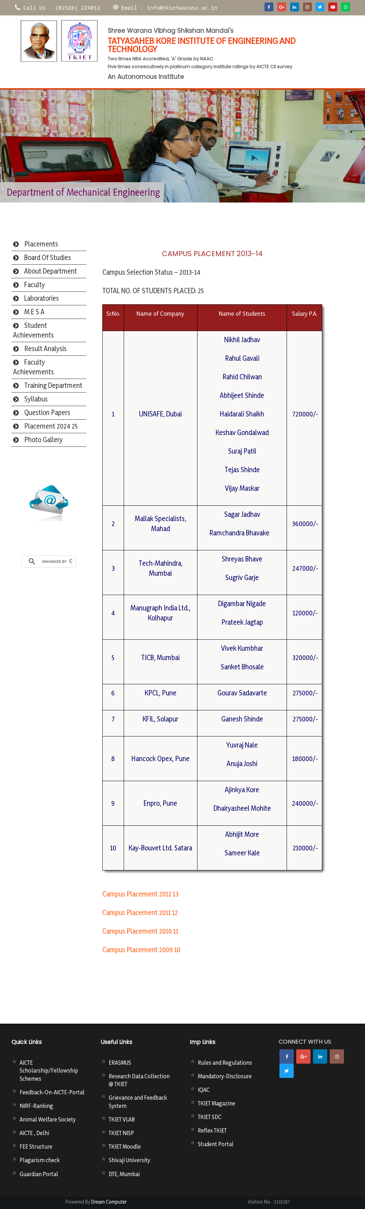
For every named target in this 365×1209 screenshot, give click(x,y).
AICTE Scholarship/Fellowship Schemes (49, 1070)
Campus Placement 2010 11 (140, 931)
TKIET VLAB (122, 1119)
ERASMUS (120, 1062)
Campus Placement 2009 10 (141, 949)
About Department (50, 271)
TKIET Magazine (216, 1103)
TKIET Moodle (125, 1146)
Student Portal (215, 1144)
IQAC (204, 1089)
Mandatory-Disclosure (225, 1076)
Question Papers (47, 412)
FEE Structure (36, 1146)
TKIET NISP (121, 1132)
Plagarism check (40, 1160)
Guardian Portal (39, 1174)
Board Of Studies (47, 257)
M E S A (34, 312)
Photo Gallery (43, 439)
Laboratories (41, 298)
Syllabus (36, 399)
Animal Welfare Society (48, 1119)
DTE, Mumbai (124, 1174)
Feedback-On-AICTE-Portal (52, 1092)
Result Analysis (45, 348)
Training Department (53, 385)
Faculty (34, 284)
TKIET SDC (209, 1116)
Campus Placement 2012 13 (140, 894)
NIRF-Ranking (36, 1105)
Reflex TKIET (212, 1130)
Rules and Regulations (225, 1062)
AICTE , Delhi (34, 1132)
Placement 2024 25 (51, 426)
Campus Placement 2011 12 (140, 912)
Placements (41, 244)
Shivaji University (129, 1160)
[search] (57, 561)
